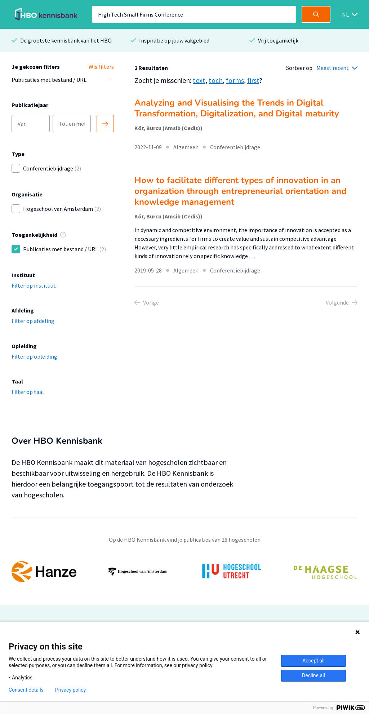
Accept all (313, 661)
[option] (184, 571)
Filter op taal (28, 392)
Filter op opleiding (34, 356)
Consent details (26, 690)
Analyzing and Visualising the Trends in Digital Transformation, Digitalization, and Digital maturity (236, 108)
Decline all (313, 675)
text (199, 80)
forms (235, 80)
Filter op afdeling (33, 321)
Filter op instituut (34, 285)
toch (216, 80)
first (253, 80)
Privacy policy (70, 690)
